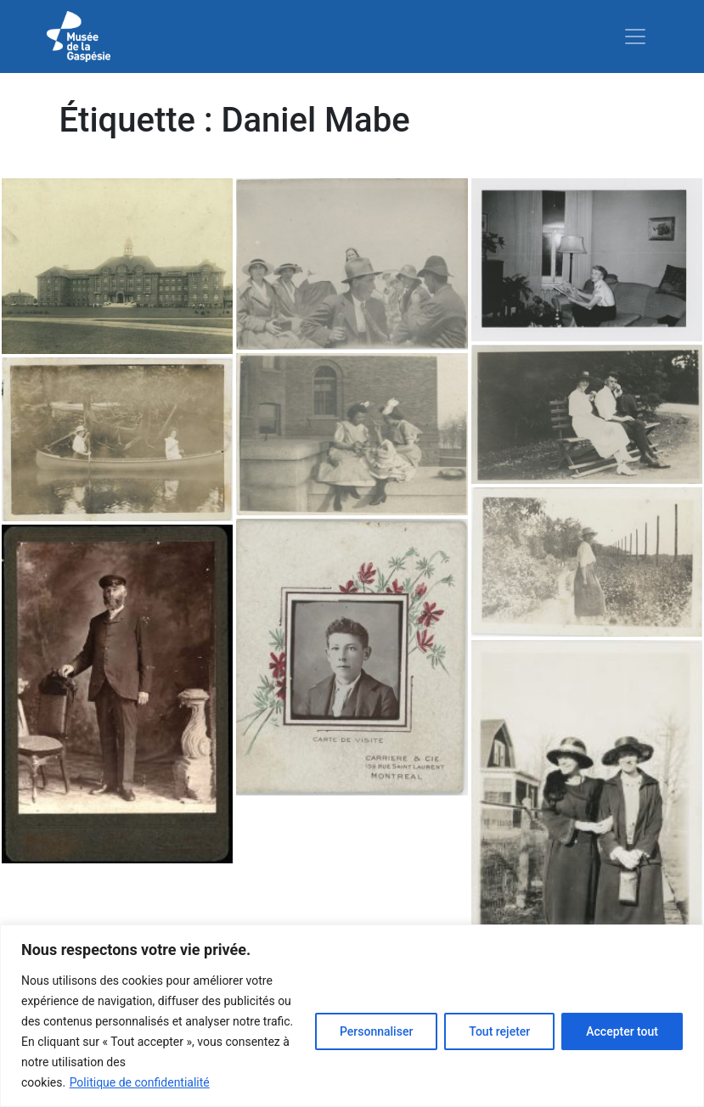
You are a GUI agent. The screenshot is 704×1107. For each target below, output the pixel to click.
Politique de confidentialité (140, 1082)
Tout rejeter (499, 1031)
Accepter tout (622, 1031)
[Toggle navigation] (635, 36)
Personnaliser (376, 1031)
